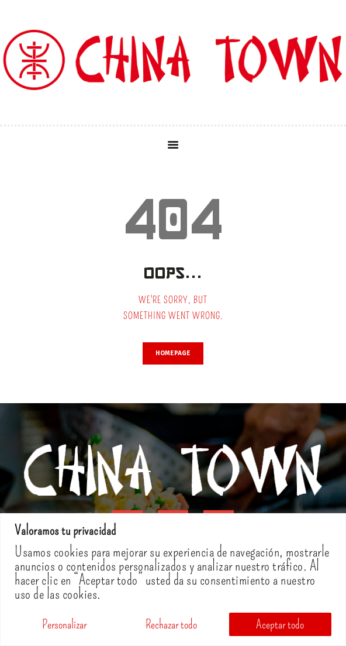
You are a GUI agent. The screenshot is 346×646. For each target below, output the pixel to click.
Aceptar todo (280, 624)
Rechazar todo (171, 624)
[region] (173, 579)
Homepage (173, 353)
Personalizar (64, 624)
